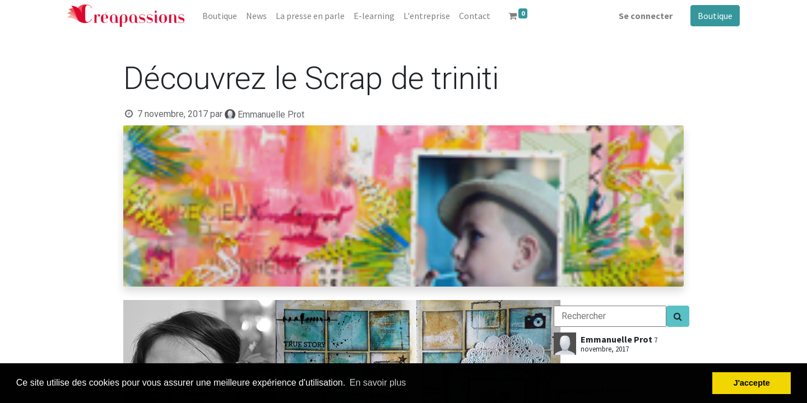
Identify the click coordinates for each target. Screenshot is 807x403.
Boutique (715, 15)
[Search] (677, 316)
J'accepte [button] (752, 382)
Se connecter (645, 15)
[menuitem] (220, 15)
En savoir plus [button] (378, 382)
